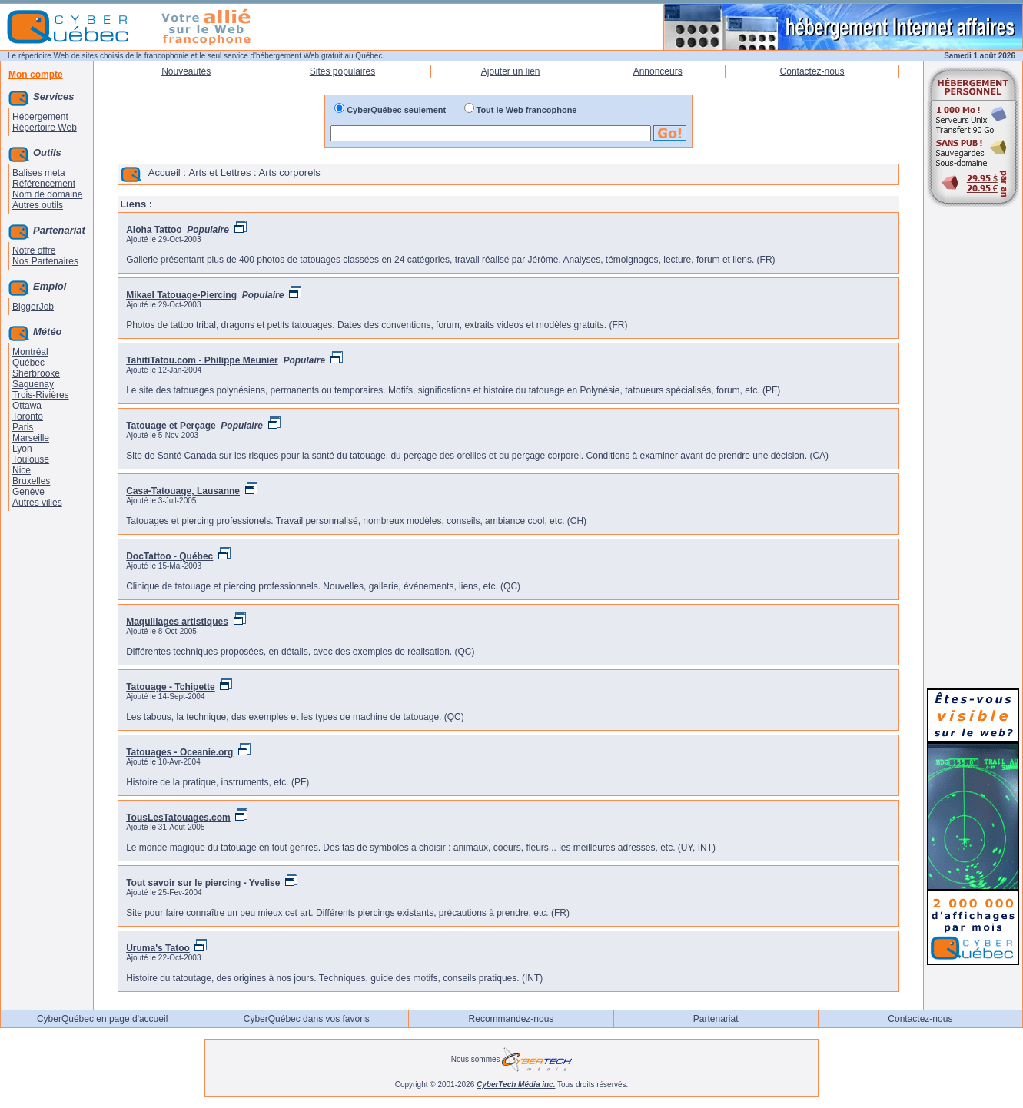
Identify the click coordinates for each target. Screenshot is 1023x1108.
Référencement (43, 183)
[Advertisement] (973, 447)
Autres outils (37, 205)
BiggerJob (33, 306)
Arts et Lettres (220, 172)
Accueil (164, 172)
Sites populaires (342, 71)
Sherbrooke (36, 373)
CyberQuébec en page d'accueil (102, 1018)
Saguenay (33, 384)
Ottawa (27, 405)
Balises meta (38, 173)
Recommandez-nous (511, 1018)
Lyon (22, 448)
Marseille (30, 438)
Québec (28, 362)
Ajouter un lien (510, 71)
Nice (21, 470)
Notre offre (33, 250)
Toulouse (30, 459)
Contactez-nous (812, 71)
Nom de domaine (47, 194)
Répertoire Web (44, 127)
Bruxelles (31, 481)
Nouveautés (186, 71)
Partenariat (716, 1018)
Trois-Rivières (40, 395)
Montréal (30, 352)
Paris (22, 427)
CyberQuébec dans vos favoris (307, 1018)
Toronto (27, 416)
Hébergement (40, 116)
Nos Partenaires (45, 261)
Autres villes (37, 502)
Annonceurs (658, 71)
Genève (28, 491)
